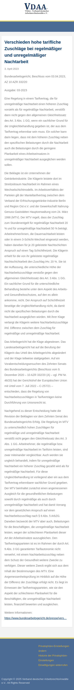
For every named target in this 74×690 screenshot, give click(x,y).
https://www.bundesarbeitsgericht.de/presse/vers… (36, 618)
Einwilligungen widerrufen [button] (52, 665)
